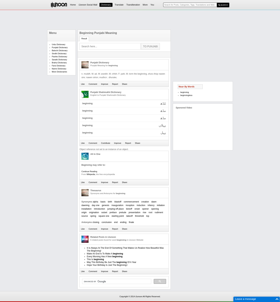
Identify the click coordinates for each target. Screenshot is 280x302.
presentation (134, 212)
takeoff (129, 216)
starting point (118, 216)
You (152, 5)
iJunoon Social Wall (88, 5)
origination (94, 212)
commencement (131, 202)
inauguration (117, 205)
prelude (122, 212)
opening (155, 209)
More (145, 5)
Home (73, 5)
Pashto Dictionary (59, 56)
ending (123, 222)
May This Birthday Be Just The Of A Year (111, 262)
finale (131, 222)
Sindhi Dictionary (59, 53)
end (116, 222)
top (147, 216)
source (84, 216)
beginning (184, 92)
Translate (119, 5)
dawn (153, 202)
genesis (105, 205)
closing (95, 222)
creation (145, 202)
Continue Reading (89, 171)
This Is (95, 259)
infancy (151, 205)
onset (137, 209)
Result (84, 38)
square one (103, 216)
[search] (116, 281)
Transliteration (133, 5)
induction (141, 205)
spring (93, 216)
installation (86, 209)
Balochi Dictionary (60, 50)
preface (113, 212)
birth (110, 202)
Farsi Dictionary (58, 66)
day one (95, 205)
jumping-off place (115, 209)
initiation (161, 205)
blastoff (117, 202)
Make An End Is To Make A (105, 253)
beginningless (186, 95)
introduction (99, 209)
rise (144, 212)
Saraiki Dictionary (59, 60)
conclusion (107, 222)
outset (104, 212)
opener (145, 209)
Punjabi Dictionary (60, 47)
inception (130, 205)
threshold (139, 216)
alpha (95, 202)
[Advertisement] (140, 20)
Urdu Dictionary (58, 44)
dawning (85, 205)
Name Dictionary (59, 69)
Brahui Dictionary (59, 63)
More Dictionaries (59, 72)
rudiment (159, 212)
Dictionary (106, 5)
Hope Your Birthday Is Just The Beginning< (107, 265)
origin (84, 212)
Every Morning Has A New (104, 256)
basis (103, 202)
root (150, 212)
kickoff (129, 209)
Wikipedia (91, 174)
